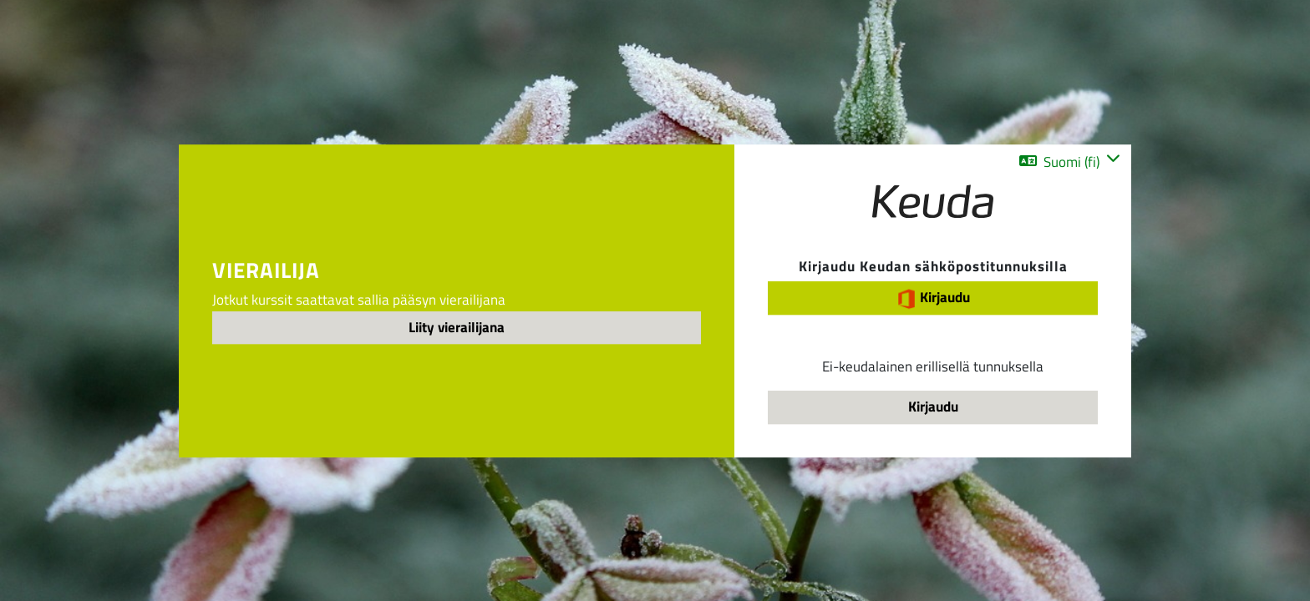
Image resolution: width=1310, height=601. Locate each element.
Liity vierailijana (457, 327)
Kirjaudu (933, 298)
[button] (1069, 161)
